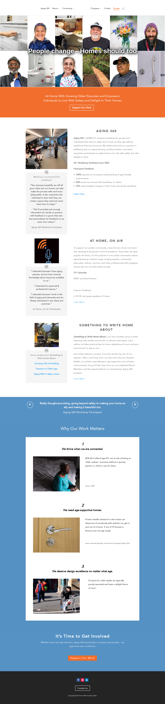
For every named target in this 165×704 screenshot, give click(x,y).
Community (68, 8)
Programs (94, 8)
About (55, 8)
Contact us (82, 688)
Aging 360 (45, 8)
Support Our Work (81, 107)
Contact (106, 8)
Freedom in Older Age (46, 368)
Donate (116, 8)
